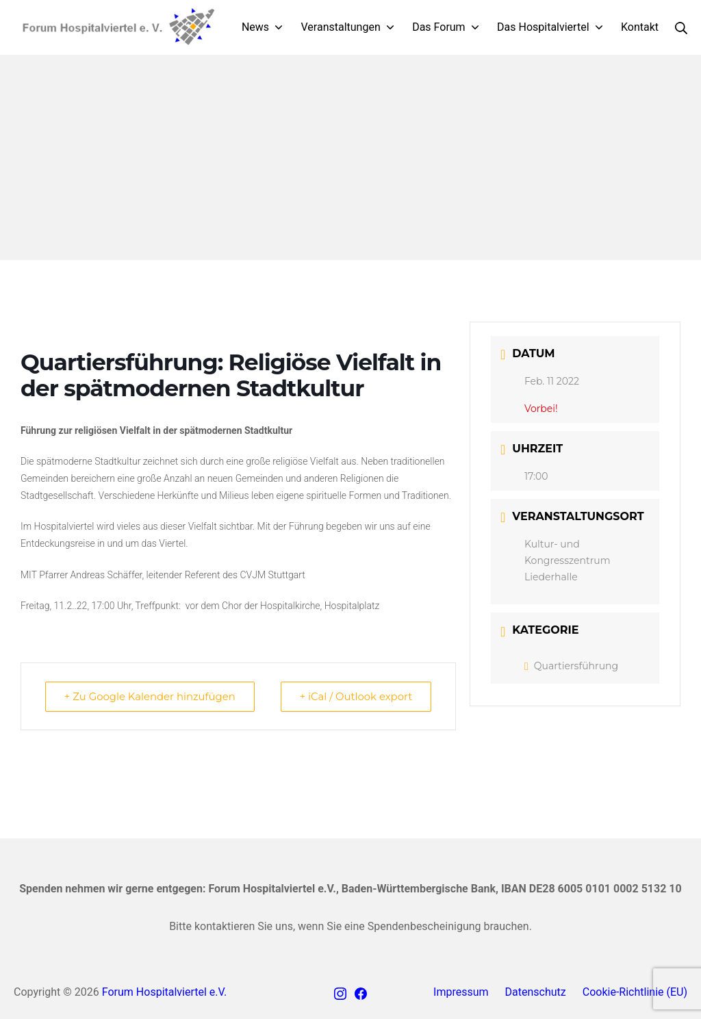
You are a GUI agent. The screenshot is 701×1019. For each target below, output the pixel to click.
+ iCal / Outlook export (354, 696)
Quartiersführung (571, 666)
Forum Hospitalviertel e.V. (164, 991)
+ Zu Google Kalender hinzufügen (151, 696)
